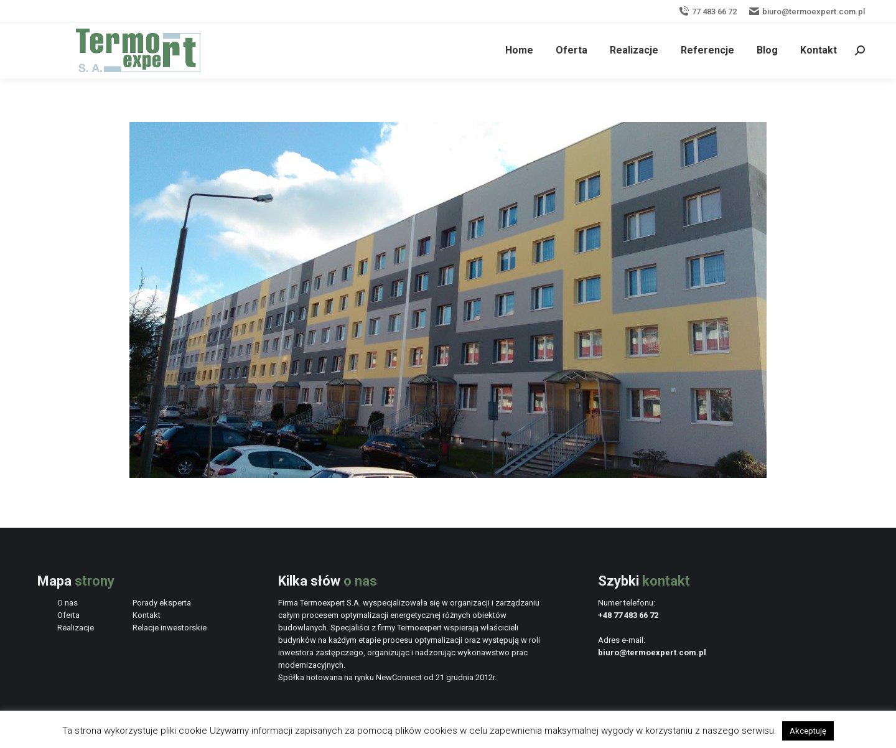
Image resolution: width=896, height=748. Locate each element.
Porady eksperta (162, 602)
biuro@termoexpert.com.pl (807, 11)
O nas (67, 602)
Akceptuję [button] (808, 731)
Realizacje (75, 627)
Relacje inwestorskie (170, 627)
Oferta (68, 615)
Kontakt (147, 615)
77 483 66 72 (708, 11)
